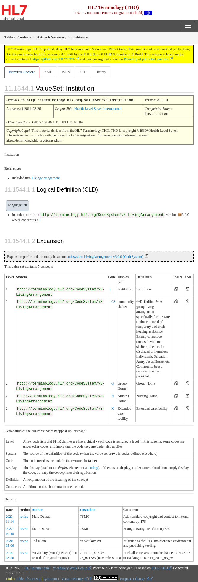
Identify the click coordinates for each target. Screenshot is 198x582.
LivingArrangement (46, 177)
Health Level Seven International (97, 108)
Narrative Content (22, 72)
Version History (75, 578)
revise (24, 516)
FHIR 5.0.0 (160, 567)
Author (37, 509)
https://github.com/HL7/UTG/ (53, 59)
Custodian (87, 509)
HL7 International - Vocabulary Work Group (55, 567)
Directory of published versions (146, 59)
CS (113, 301)
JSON (66, 72)
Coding (93, 467)
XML (48, 72)
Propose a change (134, 578)
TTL (83, 72)
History (101, 72)
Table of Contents (28, 578)
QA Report (51, 578)
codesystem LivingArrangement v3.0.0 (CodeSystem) (105, 256)
